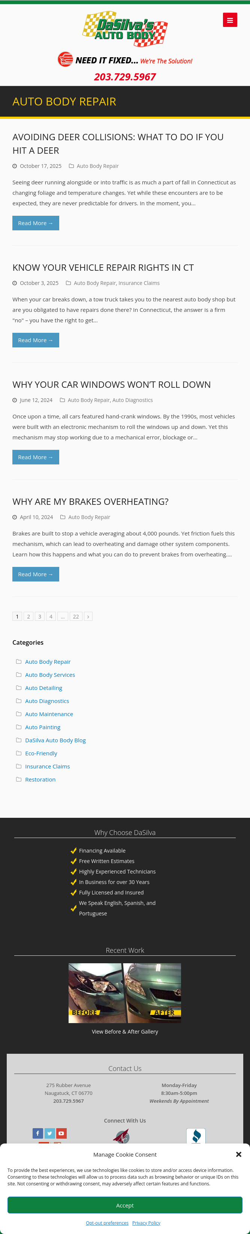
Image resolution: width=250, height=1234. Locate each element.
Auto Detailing (43, 687)
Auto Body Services (50, 674)
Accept (125, 1205)
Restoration (40, 779)
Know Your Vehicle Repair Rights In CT (103, 267)
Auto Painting (42, 727)
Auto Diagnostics (132, 399)
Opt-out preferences (107, 1223)
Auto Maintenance (49, 714)
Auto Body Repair (98, 165)
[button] (239, 1154)
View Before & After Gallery (125, 1031)
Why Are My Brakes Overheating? (90, 501)
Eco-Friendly (41, 753)
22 (76, 616)
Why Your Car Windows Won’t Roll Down (111, 384)
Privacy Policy (146, 1223)
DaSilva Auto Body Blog (55, 740)
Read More (35, 223)
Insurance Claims (139, 282)
